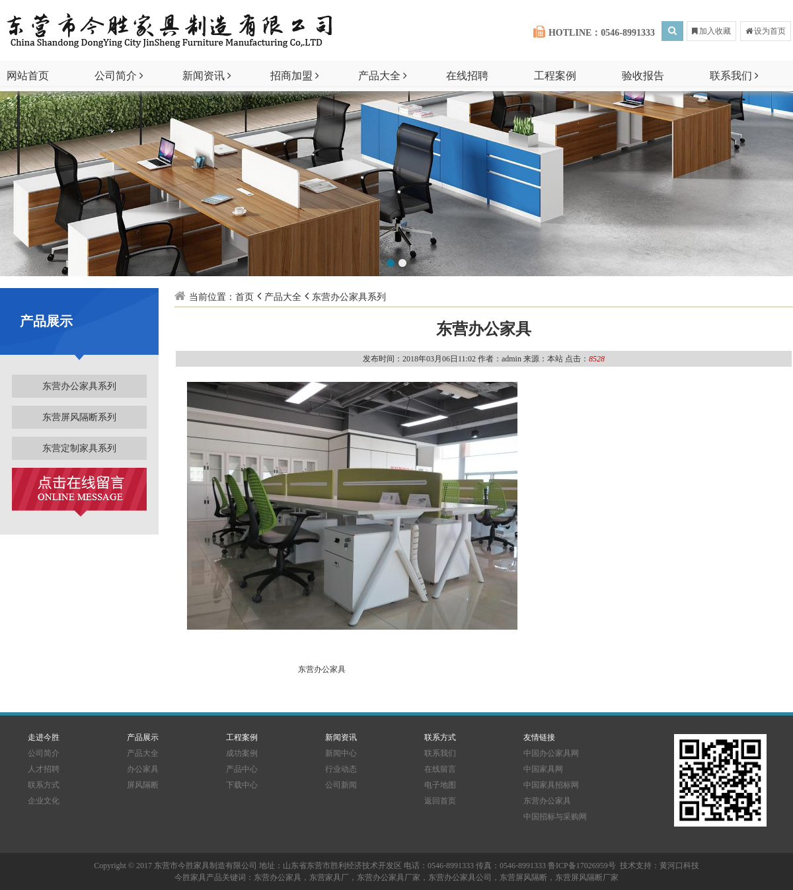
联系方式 (43, 785)
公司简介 (118, 75)
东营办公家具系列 (79, 386)
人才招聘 (43, 769)
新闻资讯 (206, 75)
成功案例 (242, 753)
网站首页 (28, 75)
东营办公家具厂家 (388, 877)
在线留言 (440, 769)
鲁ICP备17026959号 (582, 865)
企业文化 (43, 800)
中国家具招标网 (551, 785)
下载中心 (242, 785)
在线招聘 (467, 75)
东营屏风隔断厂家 (587, 877)
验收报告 (643, 75)
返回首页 (440, 800)
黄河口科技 (679, 865)
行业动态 (341, 769)
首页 (244, 297)
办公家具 (143, 769)
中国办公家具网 (551, 753)
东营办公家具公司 (460, 877)
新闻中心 (341, 753)
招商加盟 (294, 75)
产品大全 (382, 75)
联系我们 (734, 75)
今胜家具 (190, 877)
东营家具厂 (329, 877)
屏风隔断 (143, 785)
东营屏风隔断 (523, 877)
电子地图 (440, 785)
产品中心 (242, 769)
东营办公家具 (320, 669)
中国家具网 (543, 769)
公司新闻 (341, 785)
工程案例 (555, 75)
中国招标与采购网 (555, 816)
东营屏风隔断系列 (79, 417)
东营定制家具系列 (79, 448)
